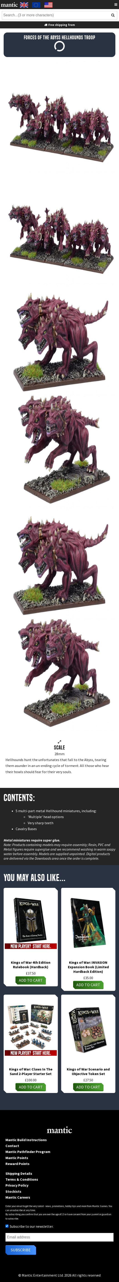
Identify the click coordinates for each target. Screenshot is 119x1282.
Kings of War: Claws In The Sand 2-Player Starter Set (30, 1071)
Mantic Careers (17, 1197)
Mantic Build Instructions (26, 1140)
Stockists (13, 1191)
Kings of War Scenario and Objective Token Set (88, 1071)
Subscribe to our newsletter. (29, 1226)
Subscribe (21, 1249)
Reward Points (17, 1163)
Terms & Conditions (21, 1179)
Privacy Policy (16, 1185)
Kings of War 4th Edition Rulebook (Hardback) (30, 964)
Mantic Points (16, 1157)
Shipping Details (18, 1173)
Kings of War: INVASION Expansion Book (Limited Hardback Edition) (88, 967)
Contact (12, 1145)
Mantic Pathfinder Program (27, 1151)
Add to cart (31, 980)
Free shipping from (59, 25)
